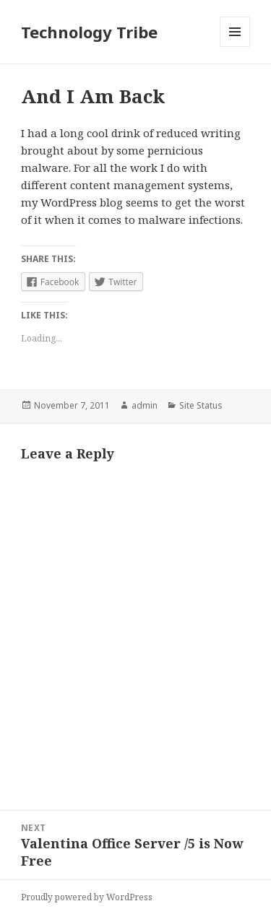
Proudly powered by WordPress (86, 897)
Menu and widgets (235, 46)
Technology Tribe (89, 32)
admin (145, 405)
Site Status (201, 405)
